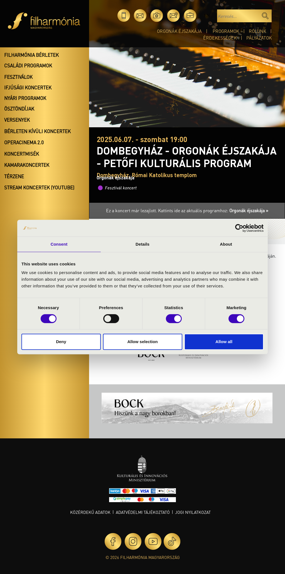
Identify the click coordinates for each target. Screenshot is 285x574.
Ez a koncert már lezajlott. (132, 210)
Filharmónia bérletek (31, 55)
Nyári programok (25, 98)
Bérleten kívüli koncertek (37, 131)
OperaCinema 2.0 (24, 142)
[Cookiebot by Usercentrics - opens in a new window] (239, 228)
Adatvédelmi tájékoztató (143, 512)
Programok (226, 31)
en (207, 15)
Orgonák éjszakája (179, 31)
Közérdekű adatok (90, 512)
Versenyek (17, 120)
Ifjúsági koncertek (27, 87)
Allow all (223, 341)
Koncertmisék (21, 154)
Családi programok (28, 65)
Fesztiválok (18, 77)
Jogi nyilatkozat (193, 512)
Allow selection (142, 341)
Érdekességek (220, 38)
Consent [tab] (59, 244)
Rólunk (257, 31)
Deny (61, 341)
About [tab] (226, 244)
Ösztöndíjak (19, 109)
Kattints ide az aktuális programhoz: (213, 210)
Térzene (14, 176)
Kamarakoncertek (26, 165)
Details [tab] (142, 244)
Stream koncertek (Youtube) (39, 187)
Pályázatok (259, 38)
